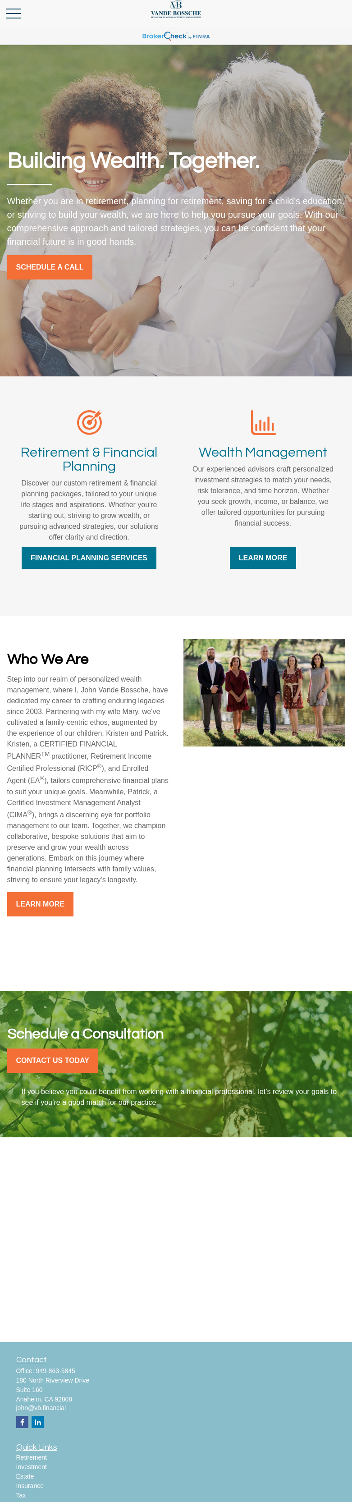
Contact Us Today (52, 1060)
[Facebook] (22, 1422)
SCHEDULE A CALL (50, 267)
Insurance (30, 1485)
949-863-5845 (55, 1370)
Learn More (40, 904)
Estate (25, 1476)
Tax (21, 1495)
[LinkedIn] (38, 1422)
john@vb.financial (41, 1407)
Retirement (31, 1457)
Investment (31, 1466)
